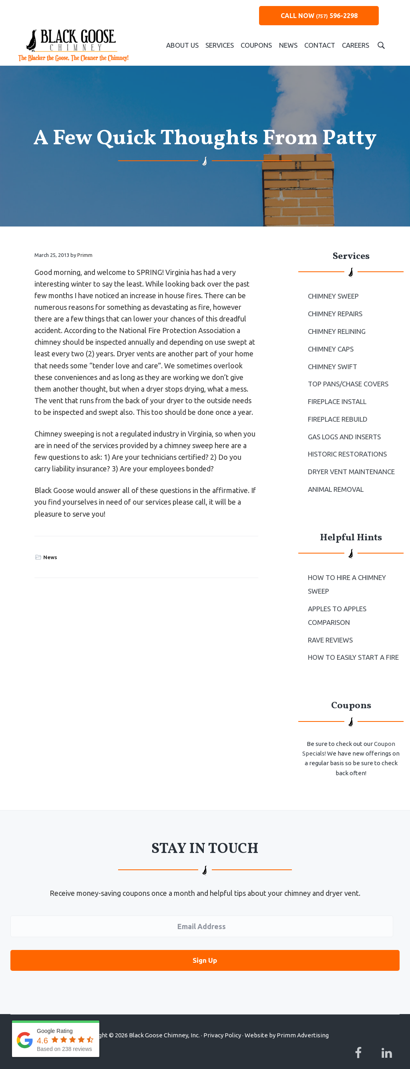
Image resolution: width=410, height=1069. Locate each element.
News (50, 557)
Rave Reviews (330, 629)
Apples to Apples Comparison (337, 606)
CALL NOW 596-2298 (319, 15)
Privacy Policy (222, 1022)
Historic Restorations (346, 448)
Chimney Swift (332, 363)
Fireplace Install (337, 397)
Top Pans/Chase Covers (347, 380)
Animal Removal (335, 481)
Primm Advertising (303, 1022)
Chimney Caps (330, 346)
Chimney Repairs (335, 313)
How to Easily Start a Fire (352, 646)
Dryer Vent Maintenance (350, 465)
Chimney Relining (336, 329)
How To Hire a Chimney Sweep (346, 576)
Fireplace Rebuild (337, 414)
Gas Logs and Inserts (343, 431)
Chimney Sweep (333, 295)
